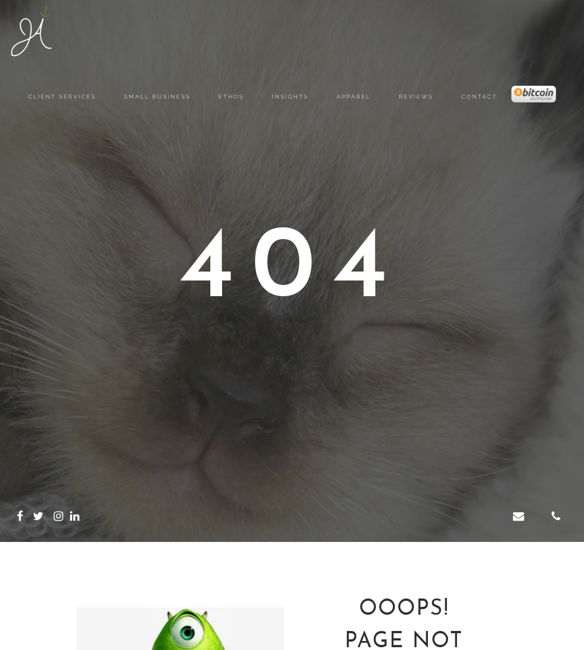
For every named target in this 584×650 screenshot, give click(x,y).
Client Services (62, 96)
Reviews (416, 96)
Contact (479, 96)
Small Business (157, 96)
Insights (290, 96)
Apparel (354, 96)
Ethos (231, 96)
